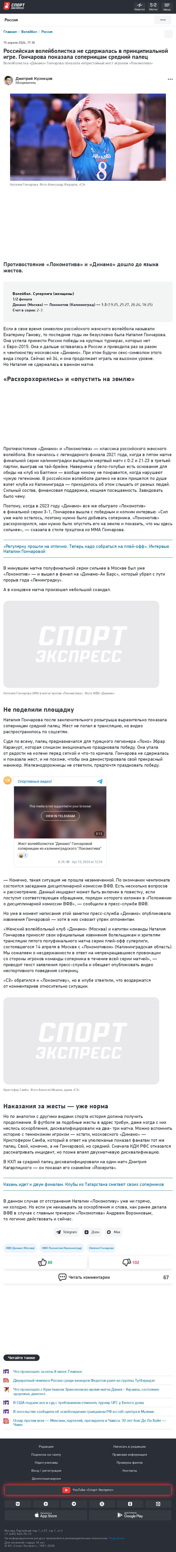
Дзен (95, 1232)
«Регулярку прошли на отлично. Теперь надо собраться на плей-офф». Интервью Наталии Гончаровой (86, 549)
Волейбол (29, 32)
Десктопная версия (46, 1478)
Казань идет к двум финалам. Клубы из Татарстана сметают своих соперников (83, 1184)
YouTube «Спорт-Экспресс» (87, 1490)
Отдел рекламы (46, 1462)
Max (117, 1232)
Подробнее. (117, 1538)
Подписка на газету (46, 1454)
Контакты (130, 1470)
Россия (47, 32)
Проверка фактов (130, 1462)
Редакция (46, 1446)
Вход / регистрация (46, 1470)
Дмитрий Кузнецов (34, 78)
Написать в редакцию (129, 1446)
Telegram (70, 1232)
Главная (10, 32)
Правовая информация (130, 1454)
